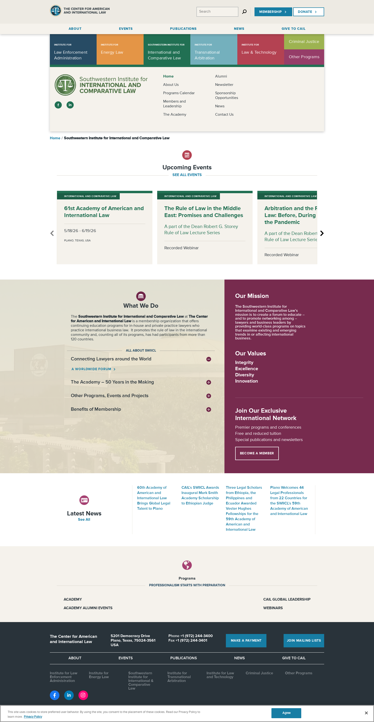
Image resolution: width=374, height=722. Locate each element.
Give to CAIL (294, 658)
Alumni (221, 76)
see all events (187, 175)
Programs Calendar (179, 93)
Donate (308, 12)
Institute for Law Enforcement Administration (63, 677)
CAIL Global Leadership (287, 600)
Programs (187, 579)
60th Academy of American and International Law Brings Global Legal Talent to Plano (153, 498)
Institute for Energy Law (99, 675)
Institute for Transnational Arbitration (179, 677)
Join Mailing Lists (304, 640)
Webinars (273, 608)
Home (168, 76)
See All (84, 520)
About (74, 658)
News (219, 106)
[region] (187, 713)
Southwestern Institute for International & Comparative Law (140, 681)
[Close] (366, 713)
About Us (171, 85)
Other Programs (298, 673)
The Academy (174, 115)
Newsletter (224, 85)
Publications (183, 658)
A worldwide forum (92, 369)
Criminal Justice (259, 673)
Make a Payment (246, 640)
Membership (273, 12)
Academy (73, 600)
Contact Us (224, 115)
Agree (286, 713)
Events (126, 658)
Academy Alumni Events (88, 608)
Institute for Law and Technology (220, 675)
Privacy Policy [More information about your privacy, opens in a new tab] (33, 716)
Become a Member (257, 453)
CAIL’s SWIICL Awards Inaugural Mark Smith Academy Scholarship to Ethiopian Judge (200, 495)
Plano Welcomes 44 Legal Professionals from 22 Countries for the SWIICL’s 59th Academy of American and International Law (289, 501)
